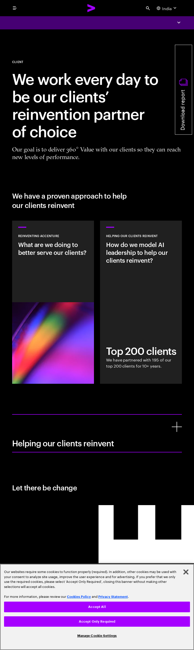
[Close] (185, 572)
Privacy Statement (113, 596)
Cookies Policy (79, 596)
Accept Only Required (97, 621)
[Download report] (183, 90)
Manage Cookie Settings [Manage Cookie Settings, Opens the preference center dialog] (97, 635)
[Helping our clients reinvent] (177, 427)
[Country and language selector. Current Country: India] (167, 8)
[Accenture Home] (91, 8)
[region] (97, 607)
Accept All (97, 606)
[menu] (15, 8)
